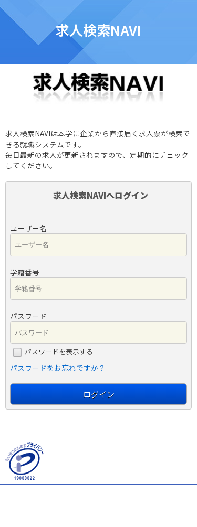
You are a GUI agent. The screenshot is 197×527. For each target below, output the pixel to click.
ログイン (99, 394)
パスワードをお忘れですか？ (58, 367)
